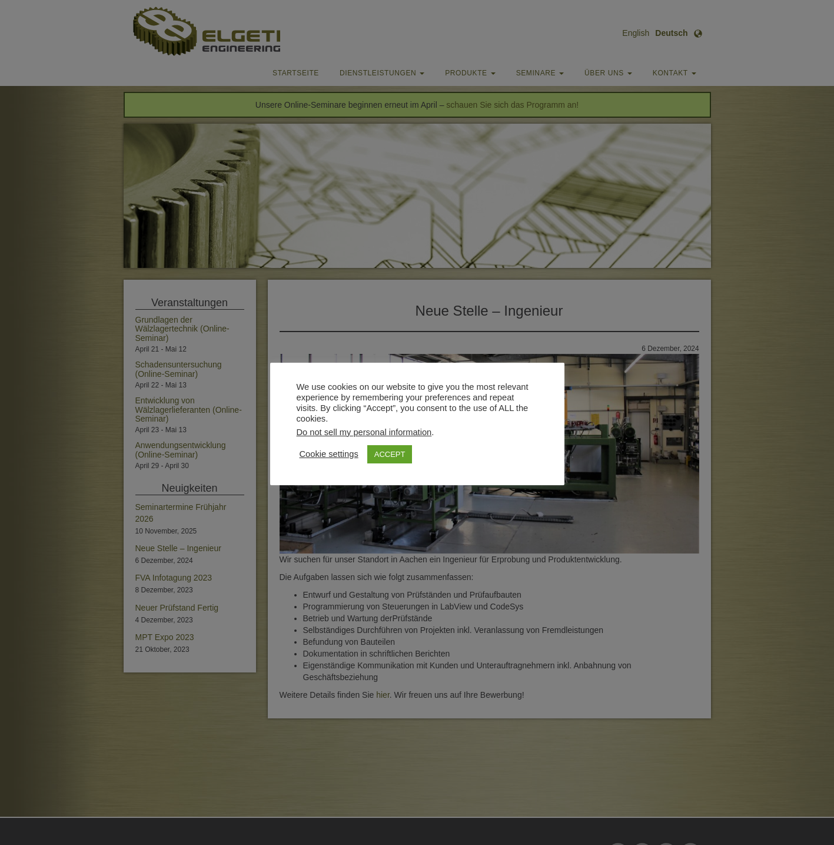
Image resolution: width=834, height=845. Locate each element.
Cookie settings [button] (329, 454)
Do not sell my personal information (364, 432)
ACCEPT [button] (390, 454)
